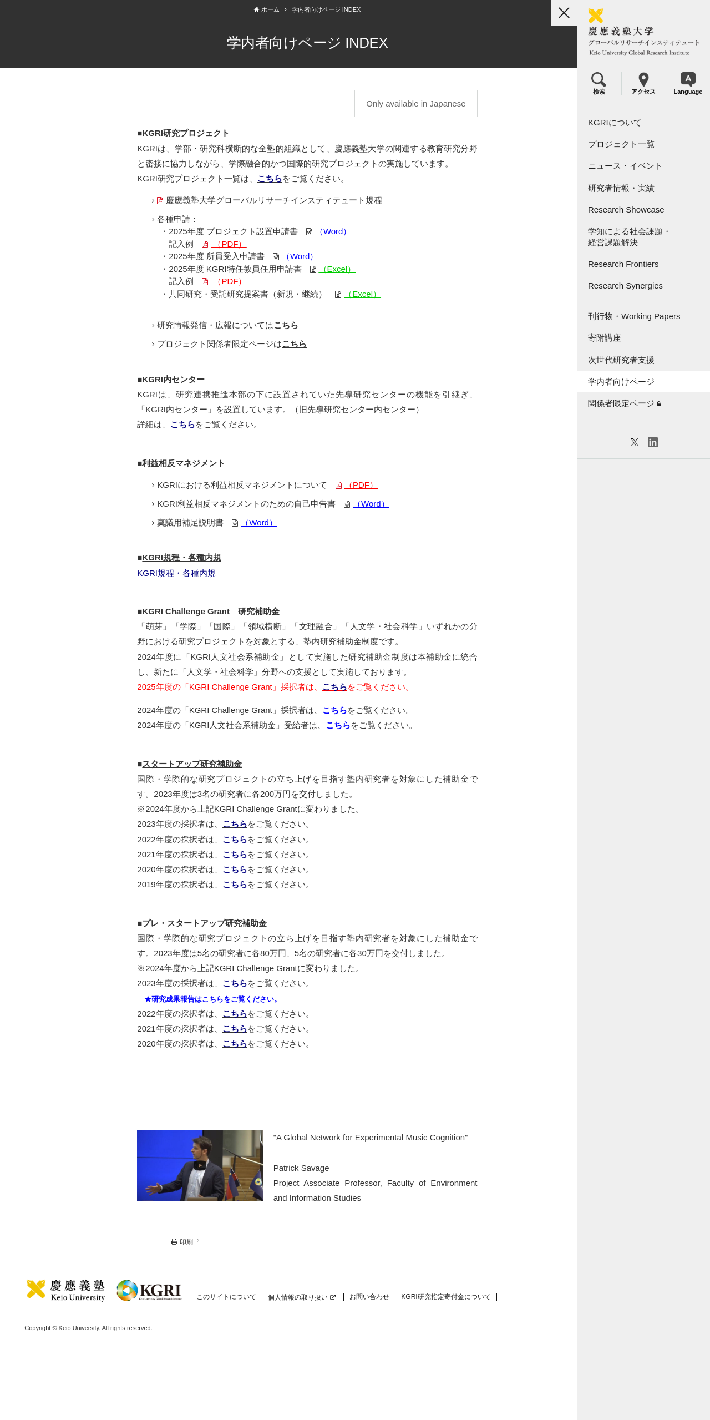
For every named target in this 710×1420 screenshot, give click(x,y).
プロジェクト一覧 (621, 144)
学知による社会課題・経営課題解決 (629, 236)
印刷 (161, 1243)
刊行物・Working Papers (634, 316)
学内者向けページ (621, 381)
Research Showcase (626, 209)
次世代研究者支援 (621, 360)
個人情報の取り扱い (300, 1298)
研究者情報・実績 (621, 188)
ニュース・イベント (625, 165)
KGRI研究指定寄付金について (444, 1297)
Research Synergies (625, 285)
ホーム (248, 9)
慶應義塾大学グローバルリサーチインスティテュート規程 (249, 200)
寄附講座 (604, 337)
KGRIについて (615, 122)
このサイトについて (225, 1297)
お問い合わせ (368, 1297)
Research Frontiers (623, 264)
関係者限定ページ (624, 403)
